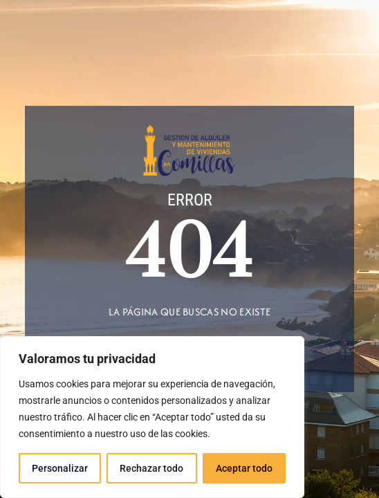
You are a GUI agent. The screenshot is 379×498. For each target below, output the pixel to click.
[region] (152, 417)
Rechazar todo (151, 468)
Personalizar (60, 468)
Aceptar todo (244, 468)
